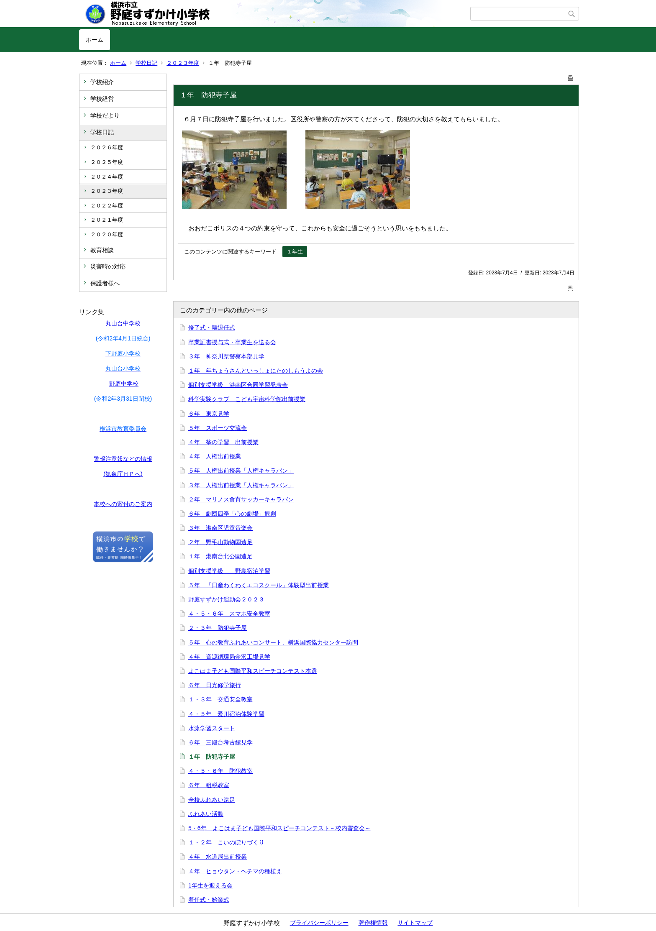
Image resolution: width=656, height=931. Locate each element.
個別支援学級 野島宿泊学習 (229, 571)
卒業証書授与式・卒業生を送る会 (232, 342)
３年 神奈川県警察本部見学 (226, 356)
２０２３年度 (183, 63)
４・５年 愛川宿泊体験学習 (226, 714)
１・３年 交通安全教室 (220, 699)
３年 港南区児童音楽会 (220, 527)
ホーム (94, 39)
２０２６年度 (106, 147)
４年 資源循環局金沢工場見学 (229, 656)
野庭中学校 (123, 383)
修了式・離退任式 (211, 327)
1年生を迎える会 (210, 885)
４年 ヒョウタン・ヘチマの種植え (235, 871)
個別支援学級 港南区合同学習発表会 (238, 384)
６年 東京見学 (208, 413)
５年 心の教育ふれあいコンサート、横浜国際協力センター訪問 (273, 642)
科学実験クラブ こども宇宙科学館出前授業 (246, 399)
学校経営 (102, 98)
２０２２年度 (106, 205)
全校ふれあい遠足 (211, 799)
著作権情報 (373, 922)
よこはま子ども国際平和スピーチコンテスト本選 (252, 671)
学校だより (105, 115)
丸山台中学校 (123, 323)
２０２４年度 (106, 177)
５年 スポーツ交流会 (217, 428)
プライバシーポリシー (319, 922)
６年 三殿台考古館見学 (220, 742)
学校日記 (146, 63)
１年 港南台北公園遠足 (220, 556)
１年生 (295, 251)
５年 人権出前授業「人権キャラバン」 (241, 470)
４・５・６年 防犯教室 (220, 770)
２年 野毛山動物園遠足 (220, 542)
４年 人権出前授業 (214, 456)
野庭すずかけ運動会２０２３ (226, 599)
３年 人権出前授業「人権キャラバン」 (241, 485)
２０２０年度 (106, 234)
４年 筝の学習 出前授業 (223, 442)
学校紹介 (102, 82)
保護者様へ (105, 283)
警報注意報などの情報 (123, 458)
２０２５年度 (106, 162)
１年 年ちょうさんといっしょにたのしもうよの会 (255, 370)
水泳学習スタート (211, 728)
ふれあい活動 (205, 814)
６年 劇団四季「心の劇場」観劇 (232, 513)
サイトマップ (415, 922)
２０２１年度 (106, 220)
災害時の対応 (108, 266)
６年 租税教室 (208, 785)
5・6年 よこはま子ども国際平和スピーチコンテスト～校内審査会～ (279, 828)
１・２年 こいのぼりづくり (226, 842)
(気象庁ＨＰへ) (122, 474)
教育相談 (102, 250)
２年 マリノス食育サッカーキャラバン (241, 499)
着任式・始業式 (208, 899)
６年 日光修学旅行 (214, 685)
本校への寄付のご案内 (123, 504)
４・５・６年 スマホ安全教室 (229, 613)
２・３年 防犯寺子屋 (217, 627)
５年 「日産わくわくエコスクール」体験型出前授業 (258, 585)
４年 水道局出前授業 (217, 856)
